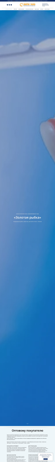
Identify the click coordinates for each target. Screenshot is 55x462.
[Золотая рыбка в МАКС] (9, 5)
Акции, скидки (37, 9)
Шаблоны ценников (21, 9)
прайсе (14, 0)
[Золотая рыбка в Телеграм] (7, 5)
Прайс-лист (15, 9)
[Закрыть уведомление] (52, 453)
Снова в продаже (47, 9)
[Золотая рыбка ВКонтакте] (11, 5)
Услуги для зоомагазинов (29, 9)
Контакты (41, 9)
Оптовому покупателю (9, 9)
